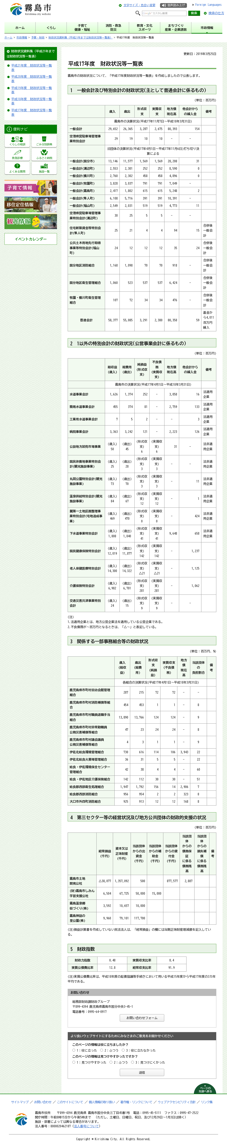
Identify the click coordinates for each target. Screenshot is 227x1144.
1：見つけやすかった (91, 1062)
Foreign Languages (208, 4)
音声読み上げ (176, 5)
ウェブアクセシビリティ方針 (176, 1102)
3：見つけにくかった (150, 1062)
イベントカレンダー (31, 239)
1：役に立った (87, 1050)
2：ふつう (112, 1050)
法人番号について (86, 1126)
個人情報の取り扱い (102, 1102)
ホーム (8, 37)
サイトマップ (19, 1102)
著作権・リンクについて (136, 1102)
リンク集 (207, 1102)
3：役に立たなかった (141, 1050)
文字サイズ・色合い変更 (139, 5)
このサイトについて (70, 1102)
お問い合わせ (42, 1102)
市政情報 (21, 37)
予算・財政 (38, 37)
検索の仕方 (216, 13)
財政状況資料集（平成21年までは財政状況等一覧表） (81, 37)
